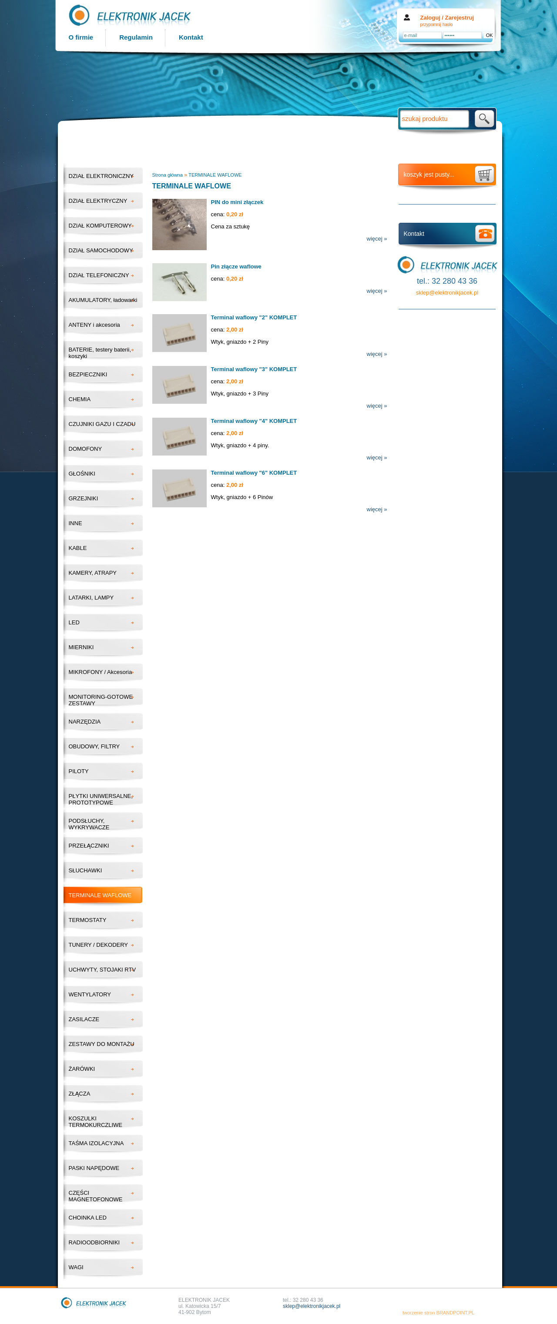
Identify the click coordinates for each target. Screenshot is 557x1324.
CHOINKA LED (88, 1217)
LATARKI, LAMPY (91, 597)
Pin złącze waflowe (236, 266)
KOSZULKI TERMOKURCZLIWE (96, 1121)
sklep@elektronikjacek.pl (447, 292)
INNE (75, 523)
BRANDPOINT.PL (455, 1312)
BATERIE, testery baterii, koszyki (100, 352)
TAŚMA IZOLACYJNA (96, 1143)
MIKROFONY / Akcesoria (100, 672)
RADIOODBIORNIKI (94, 1242)
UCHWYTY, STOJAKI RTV (102, 969)
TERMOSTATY (88, 920)
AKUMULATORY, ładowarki (103, 300)
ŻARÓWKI (82, 1069)
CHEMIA (80, 399)
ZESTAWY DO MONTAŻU (101, 1044)
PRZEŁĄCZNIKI (89, 845)
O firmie (81, 37)
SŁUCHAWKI (85, 870)
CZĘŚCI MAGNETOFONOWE (96, 1196)
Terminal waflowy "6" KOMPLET (254, 472)
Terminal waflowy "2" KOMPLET (254, 317)
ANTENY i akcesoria (94, 325)
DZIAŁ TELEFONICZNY (99, 275)
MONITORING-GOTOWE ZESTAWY (101, 700)
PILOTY (79, 771)
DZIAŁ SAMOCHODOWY (101, 250)
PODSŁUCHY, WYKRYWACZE (89, 824)
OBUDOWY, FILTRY (94, 746)
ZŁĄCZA (80, 1093)
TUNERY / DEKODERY (98, 945)
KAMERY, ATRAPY (93, 573)
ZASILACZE (84, 1019)
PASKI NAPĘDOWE (94, 1168)
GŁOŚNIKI (82, 473)
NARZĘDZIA (85, 721)
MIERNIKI (81, 647)
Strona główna (167, 175)
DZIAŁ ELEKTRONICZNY (101, 176)
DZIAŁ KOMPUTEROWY (100, 225)
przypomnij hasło (436, 24)
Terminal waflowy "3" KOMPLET (254, 369)
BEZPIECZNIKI (88, 374)
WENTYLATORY (90, 994)
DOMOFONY (85, 449)
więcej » (377, 238)
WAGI (76, 1267)
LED (74, 622)
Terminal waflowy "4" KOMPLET (254, 421)
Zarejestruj (459, 17)
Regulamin (136, 37)
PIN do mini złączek (237, 202)
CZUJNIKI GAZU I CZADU (102, 424)
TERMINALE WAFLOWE (100, 895)
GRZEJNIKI (83, 498)
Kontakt (191, 37)
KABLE (78, 548)
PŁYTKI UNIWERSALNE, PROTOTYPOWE (101, 799)
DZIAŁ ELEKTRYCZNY (98, 201)
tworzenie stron (419, 1312)
